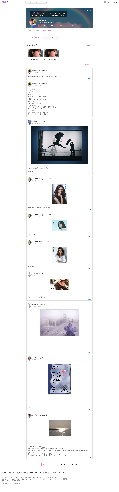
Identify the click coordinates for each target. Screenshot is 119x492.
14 (54, 464)
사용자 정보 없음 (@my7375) (40, 304)
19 (72, 464)
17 (65, 464)
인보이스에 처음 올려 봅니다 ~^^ (51, 59)
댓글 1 (89, 210)
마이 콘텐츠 (51, 38)
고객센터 (65, 479)
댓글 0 (89, 78)
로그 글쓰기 (87, 64)
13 (50, 464)
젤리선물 (52, 26)
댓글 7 (89, 410)
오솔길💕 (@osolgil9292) (39, 70)
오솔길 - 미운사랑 (33, 59)
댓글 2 (89, 299)
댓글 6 (89, 173)
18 (68, 464)
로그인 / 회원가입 (112, 2)
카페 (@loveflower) (37, 274)
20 (76, 464)
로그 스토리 (35, 38)
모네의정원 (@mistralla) (39, 121)
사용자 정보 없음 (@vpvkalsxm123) (42, 179)
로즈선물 (43, 26)
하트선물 (61, 26)
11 (43, 464)
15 (57, 464)
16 (61, 464)
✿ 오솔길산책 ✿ (47, 30)
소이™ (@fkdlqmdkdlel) (39, 358)
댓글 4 (89, 116)
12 (47, 464)
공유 (78, 26)
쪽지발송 (71, 26)
